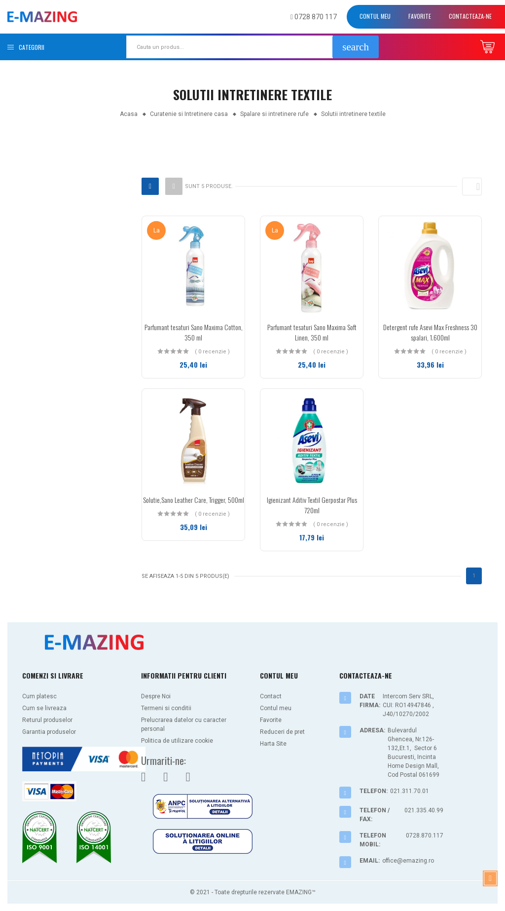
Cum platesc (39, 696)
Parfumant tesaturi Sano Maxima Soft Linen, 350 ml (312, 332)
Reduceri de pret (282, 731)
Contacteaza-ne (470, 16)
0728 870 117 (313, 17)
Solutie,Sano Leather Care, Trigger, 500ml (193, 499)
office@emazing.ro (408, 860)
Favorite (419, 16)
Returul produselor (47, 720)
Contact (271, 696)
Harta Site (273, 743)
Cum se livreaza (44, 708)
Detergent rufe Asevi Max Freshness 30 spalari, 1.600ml (430, 332)
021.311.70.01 (409, 791)
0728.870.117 (424, 835)
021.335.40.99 (423, 810)
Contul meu (375, 16)
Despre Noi (156, 696)
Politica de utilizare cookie (177, 740)
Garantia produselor (49, 731)
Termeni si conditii (166, 708)
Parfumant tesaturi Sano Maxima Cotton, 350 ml (193, 332)
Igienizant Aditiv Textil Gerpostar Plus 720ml (312, 504)
